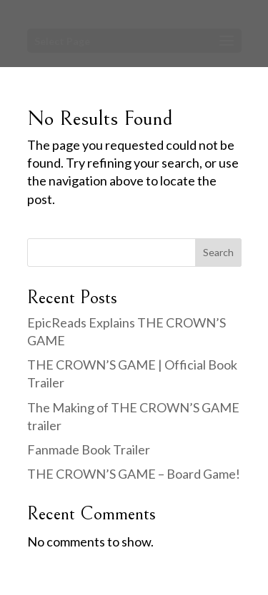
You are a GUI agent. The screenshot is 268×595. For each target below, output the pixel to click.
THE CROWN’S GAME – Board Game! (133, 474)
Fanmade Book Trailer (88, 449)
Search (218, 252)
